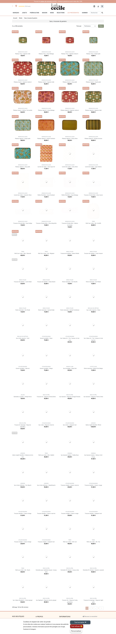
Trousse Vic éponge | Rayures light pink (93, 600)
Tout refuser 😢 (76, 626)
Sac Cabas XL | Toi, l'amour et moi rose (69, 338)
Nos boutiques (18, 616)
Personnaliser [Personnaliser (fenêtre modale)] (76, 631)
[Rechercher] (95, 12)
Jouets (24, 13)
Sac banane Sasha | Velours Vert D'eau (93, 455)
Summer (84, 13)
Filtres (101, 26)
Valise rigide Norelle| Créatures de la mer (22, 455)
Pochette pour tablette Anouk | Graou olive (46, 570)
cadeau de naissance (46, 1)
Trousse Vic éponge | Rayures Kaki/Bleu (22, 425)
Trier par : (79, 26)
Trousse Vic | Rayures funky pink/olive (69, 600)
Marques (16, 13)
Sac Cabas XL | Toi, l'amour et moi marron (93, 338)
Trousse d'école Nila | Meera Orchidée (70, 223)
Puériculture (34, 13)
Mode (52, 13)
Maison (44, 13)
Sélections (60, 13)
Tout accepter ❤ (80, 622)
